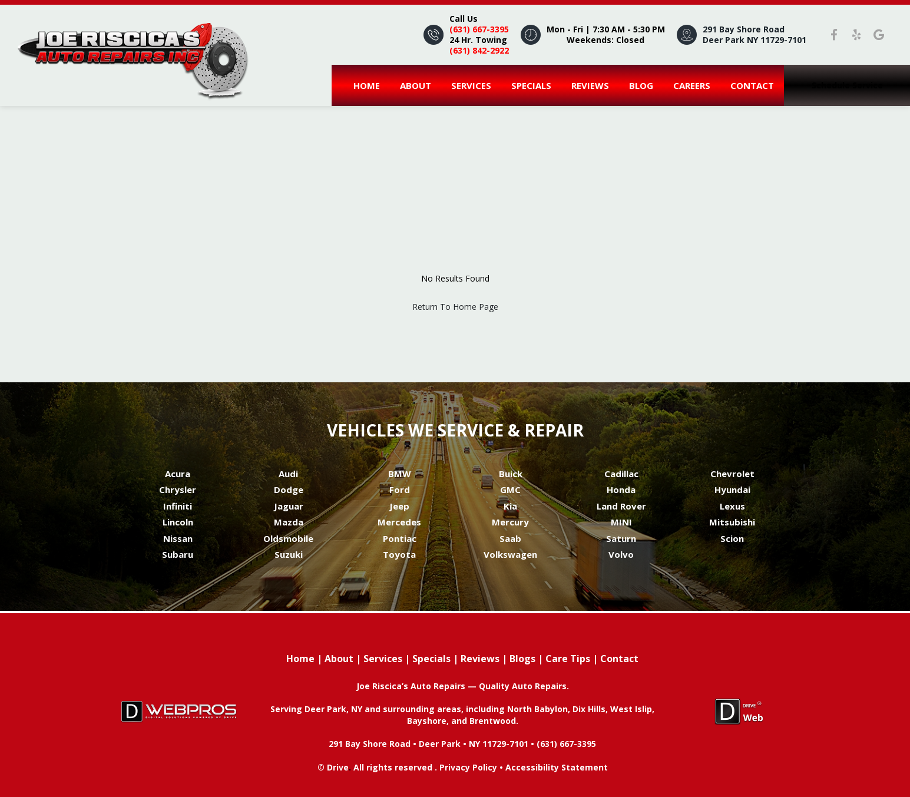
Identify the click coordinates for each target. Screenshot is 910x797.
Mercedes (399, 522)
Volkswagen (510, 554)
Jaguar (288, 506)
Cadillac (621, 473)
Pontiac (399, 538)
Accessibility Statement (556, 767)
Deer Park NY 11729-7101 (754, 39)
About (415, 85)
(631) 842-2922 (479, 50)
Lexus (732, 506)
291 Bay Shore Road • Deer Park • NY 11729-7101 (428, 743)
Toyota (399, 554)
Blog (641, 85)
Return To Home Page (455, 306)
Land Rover (621, 506)
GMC (510, 489)
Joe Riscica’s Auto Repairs (412, 686)
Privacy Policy (468, 767)
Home (366, 85)
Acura (177, 473)
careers (691, 85)
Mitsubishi (732, 522)
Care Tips (567, 658)
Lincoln (178, 522)
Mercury (510, 522)
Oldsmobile (288, 538)
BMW (399, 473)
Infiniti (177, 506)
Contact (752, 85)
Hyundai (732, 489)
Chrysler (177, 489)
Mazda (288, 522)
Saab (510, 538)
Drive (338, 767)
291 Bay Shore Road (744, 29)
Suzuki (288, 554)
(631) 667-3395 (479, 29)
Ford (399, 489)
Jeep (399, 506)
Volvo (621, 554)
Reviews (590, 85)
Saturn (621, 538)
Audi (288, 473)
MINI (621, 522)
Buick (510, 473)
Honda (621, 489)
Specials (531, 85)
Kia (510, 506)
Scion (732, 538)
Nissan (178, 538)
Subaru (177, 554)
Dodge (288, 489)
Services (471, 85)
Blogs (522, 658)
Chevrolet (732, 473)
